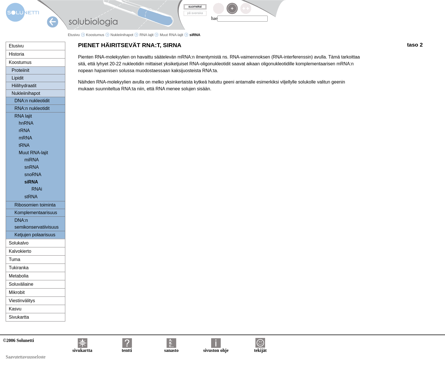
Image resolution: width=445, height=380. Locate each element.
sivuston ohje (215, 348)
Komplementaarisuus (35, 212)
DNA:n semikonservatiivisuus (36, 223)
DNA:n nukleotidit (32, 100)
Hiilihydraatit (24, 85)
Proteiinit (20, 70)
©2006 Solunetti (18, 340)
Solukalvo (18, 243)
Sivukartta (19, 317)
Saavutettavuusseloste (25, 356)
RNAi (37, 189)
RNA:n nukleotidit (32, 108)
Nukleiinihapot (124, 35)
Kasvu (15, 308)
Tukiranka (19, 267)
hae (214, 18)
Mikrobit (17, 292)
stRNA (30, 196)
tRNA (24, 145)
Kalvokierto (20, 251)
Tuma (14, 259)
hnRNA (26, 123)
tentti (127, 348)
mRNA (25, 137)
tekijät (260, 348)
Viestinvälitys (22, 300)
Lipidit (18, 78)
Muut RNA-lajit (174, 35)
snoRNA (32, 174)
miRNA (31, 159)
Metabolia (18, 275)
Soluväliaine (21, 284)
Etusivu (76, 35)
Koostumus (98, 35)
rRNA (24, 130)
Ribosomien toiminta (35, 204)
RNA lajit (149, 35)
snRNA (31, 167)
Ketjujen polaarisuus (34, 234)
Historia (16, 54)
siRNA (31, 181)
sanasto (171, 348)
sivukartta (82, 348)
